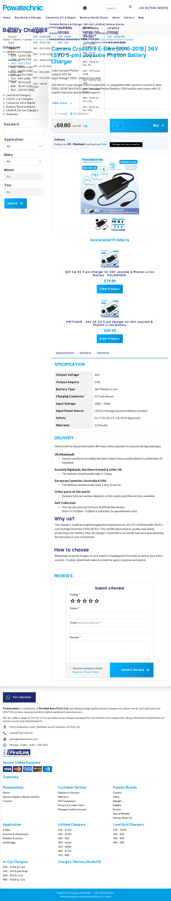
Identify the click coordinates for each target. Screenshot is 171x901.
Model (9, 170)
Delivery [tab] (85, 353)
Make (8, 155)
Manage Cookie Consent (72, 809)
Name (74, 608)
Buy (159, 125)
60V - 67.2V (65, 850)
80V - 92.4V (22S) (22, 86)
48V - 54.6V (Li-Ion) (14, 879)
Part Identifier (18, 697)
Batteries (12, 114)
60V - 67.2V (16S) (22, 74)
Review (74, 637)
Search (15, 203)
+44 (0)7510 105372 (21, 732)
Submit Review (136, 670)
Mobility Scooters (13, 838)
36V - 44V (118, 838)
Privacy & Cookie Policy (71, 805)
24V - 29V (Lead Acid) (15, 871)
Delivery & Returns (69, 792)
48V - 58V (118, 842)
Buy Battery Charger (28, 17)
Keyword (11, 124)
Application (13, 139)
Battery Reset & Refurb (20, 106)
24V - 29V (118, 834)
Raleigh (117, 800)
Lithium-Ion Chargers (19, 51)
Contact (129, 17)
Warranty (63, 796)
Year (8, 185)
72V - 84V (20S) (20, 78)
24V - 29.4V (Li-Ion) (14, 866)
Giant (116, 796)
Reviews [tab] (103, 353)
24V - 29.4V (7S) (21, 59)
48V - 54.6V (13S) (22, 67)
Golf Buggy (9, 842)
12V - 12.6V (65, 829)
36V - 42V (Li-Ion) (13, 875)
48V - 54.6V (65, 842)
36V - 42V (64, 838)
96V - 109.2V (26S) (22, 89)
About (116, 17)
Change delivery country (126, 144)
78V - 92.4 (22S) (21, 82)
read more (62, 103)
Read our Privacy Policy (86, 671)
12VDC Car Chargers (19, 99)
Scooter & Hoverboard (15, 834)
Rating (74, 594)
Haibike (117, 805)
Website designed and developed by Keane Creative (85, 896)
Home (7, 17)
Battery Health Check (94, 17)
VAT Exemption (67, 800)
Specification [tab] (65, 353)
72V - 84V (64, 855)
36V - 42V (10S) (20, 63)
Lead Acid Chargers (18, 95)
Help (141, 17)
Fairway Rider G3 (122, 817)
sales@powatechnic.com (23, 739)
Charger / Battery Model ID (79, 862)
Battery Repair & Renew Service (21, 796)
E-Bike (6, 829)
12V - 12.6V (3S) (21, 55)
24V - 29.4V (65, 834)
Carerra (117, 792)
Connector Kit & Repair (61, 17)
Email (84, 622)
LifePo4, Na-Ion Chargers (22, 110)
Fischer (117, 809)
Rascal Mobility (121, 813)
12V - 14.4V (119, 829)
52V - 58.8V (65, 846)
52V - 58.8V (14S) (22, 70)
